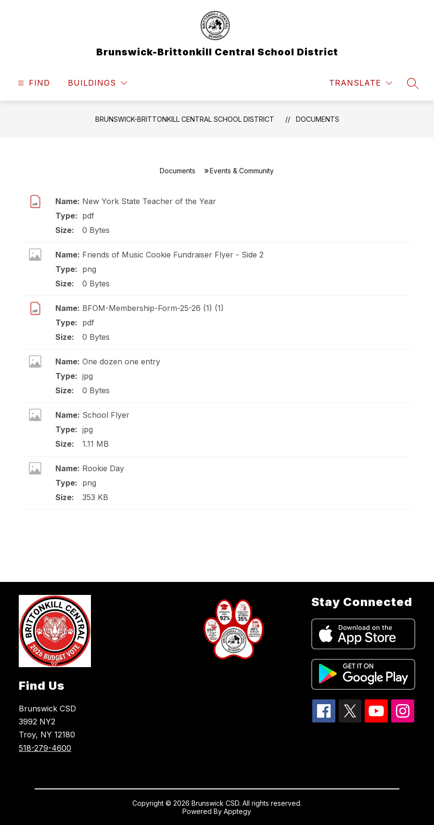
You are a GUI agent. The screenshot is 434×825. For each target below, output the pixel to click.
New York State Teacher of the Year (149, 201)
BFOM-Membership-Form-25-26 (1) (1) (153, 308)
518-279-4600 (45, 748)
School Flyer (105, 415)
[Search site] (413, 83)
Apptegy (237, 811)
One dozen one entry (121, 361)
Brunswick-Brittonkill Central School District (184, 119)
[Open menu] (32, 83)
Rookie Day (103, 468)
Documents (317, 119)
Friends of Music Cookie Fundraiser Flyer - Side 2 (173, 254)
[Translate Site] (361, 83)
